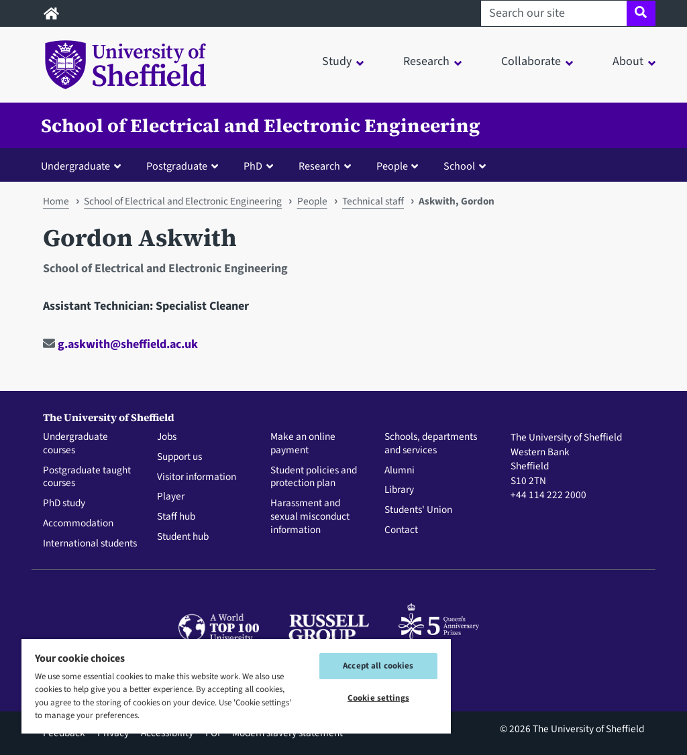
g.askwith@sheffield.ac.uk (120, 344)
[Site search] (641, 13)
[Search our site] (554, 13)
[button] (84, 166)
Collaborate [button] (531, 61)
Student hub (183, 537)
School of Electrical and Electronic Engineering (260, 125)
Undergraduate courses (75, 443)
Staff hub (176, 517)
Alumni (399, 470)
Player (170, 497)
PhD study (64, 503)
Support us (179, 457)
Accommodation (78, 523)
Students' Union (418, 510)
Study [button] (337, 61)
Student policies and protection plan (313, 477)
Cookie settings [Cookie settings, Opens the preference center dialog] (378, 698)
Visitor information (196, 477)
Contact (401, 530)
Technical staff (373, 201)
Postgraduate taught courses (87, 477)
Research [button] (426, 61)
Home (56, 201)
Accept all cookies (378, 666)
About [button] (628, 61)
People (312, 201)
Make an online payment (302, 443)
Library (399, 490)
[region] (236, 686)
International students (90, 543)
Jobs (166, 437)
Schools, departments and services (430, 443)
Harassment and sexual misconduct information (310, 516)
